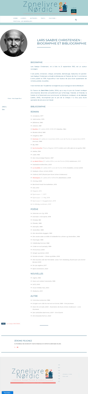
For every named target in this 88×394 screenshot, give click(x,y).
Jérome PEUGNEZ (23, 341)
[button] (76, 20)
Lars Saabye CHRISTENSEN (13, 323)
